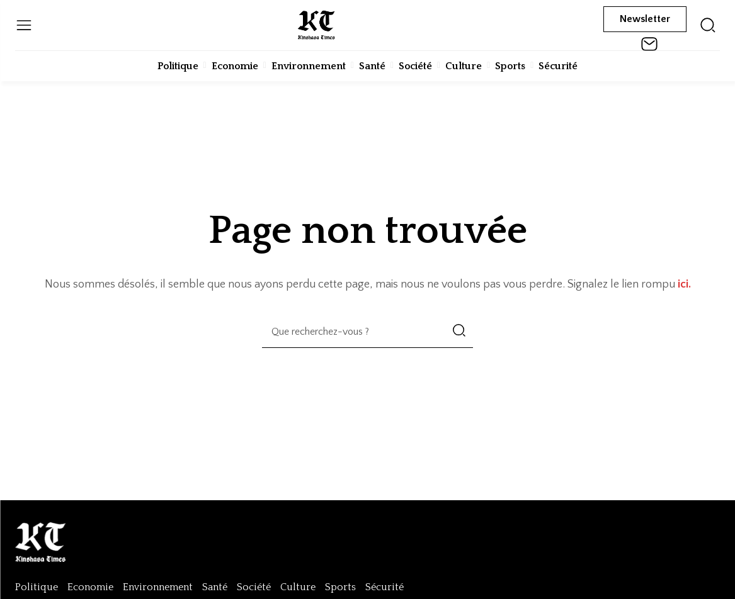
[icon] (708, 25)
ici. (684, 284)
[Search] (459, 332)
